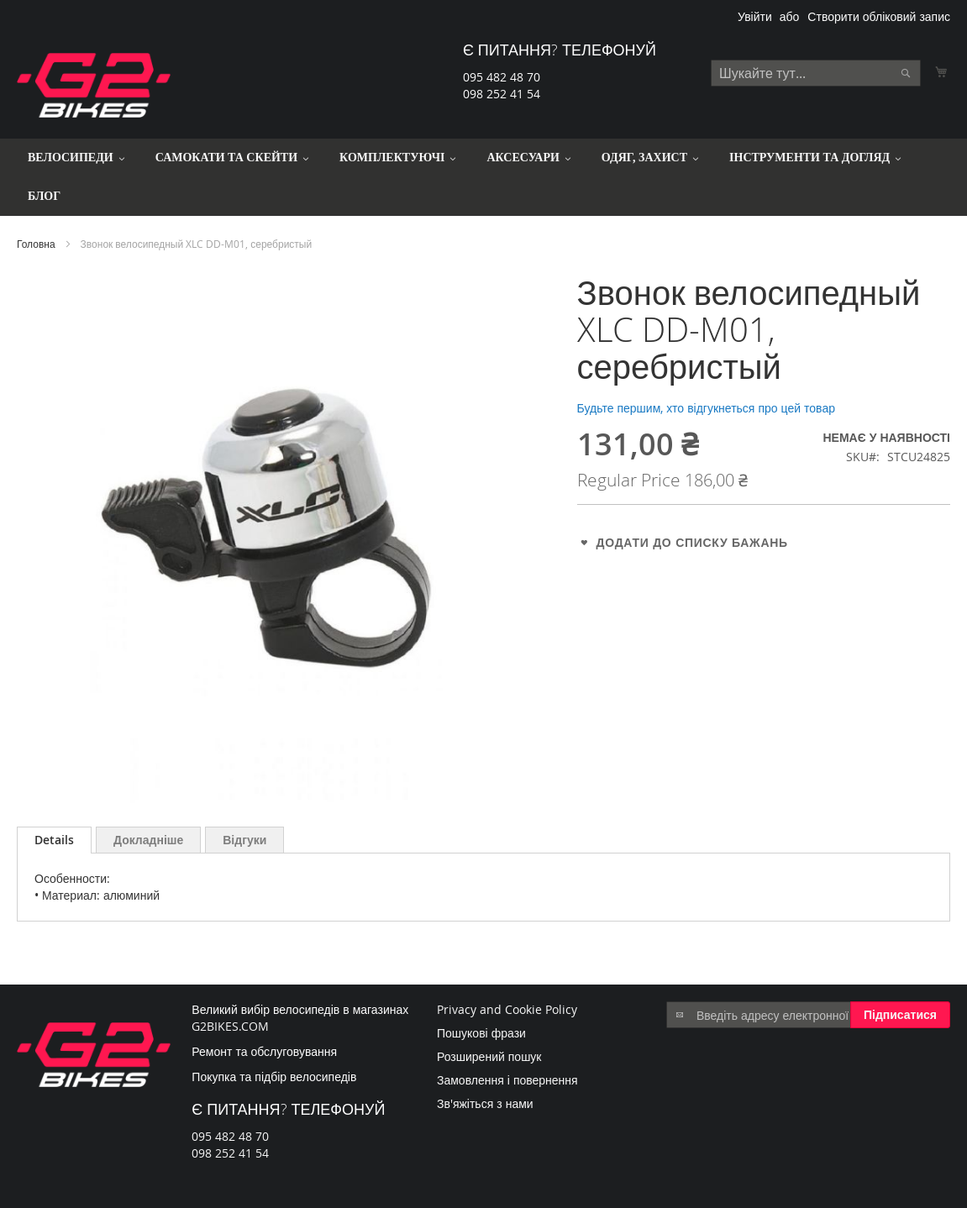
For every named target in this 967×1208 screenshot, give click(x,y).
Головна (36, 243)
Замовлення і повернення (507, 1080)
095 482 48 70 (501, 77)
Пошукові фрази (481, 1033)
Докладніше (148, 840)
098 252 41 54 (501, 94)
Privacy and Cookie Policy (507, 1009)
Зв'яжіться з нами (485, 1103)
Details (54, 840)
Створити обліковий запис (878, 16)
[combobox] (816, 73)
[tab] (54, 840)
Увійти (755, 16)
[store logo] (94, 85)
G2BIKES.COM (230, 1026)
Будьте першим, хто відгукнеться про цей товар (706, 408)
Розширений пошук (489, 1056)
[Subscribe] (900, 1014)
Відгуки (244, 840)
